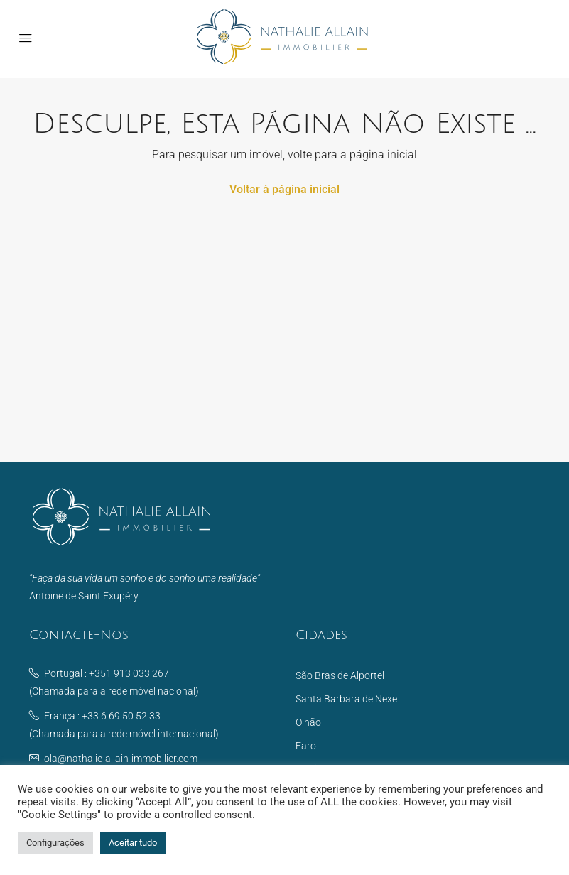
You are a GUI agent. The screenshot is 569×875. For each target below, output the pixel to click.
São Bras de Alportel (340, 675)
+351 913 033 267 (129, 673)
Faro (306, 745)
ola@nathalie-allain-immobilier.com (120, 758)
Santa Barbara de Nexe (346, 699)
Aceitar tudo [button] (133, 842)
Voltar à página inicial (284, 189)
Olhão (308, 722)
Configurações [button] (55, 842)
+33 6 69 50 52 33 (121, 716)
